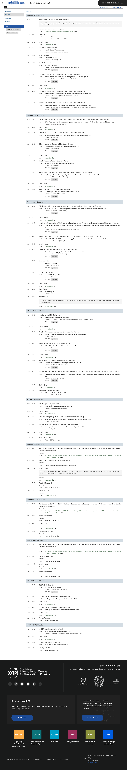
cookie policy (51, 759)
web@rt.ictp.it (92, 763)
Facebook (10, 684)
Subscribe (22, 718)
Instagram (28, 684)
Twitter (16, 684)
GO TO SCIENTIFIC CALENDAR (112, 3)
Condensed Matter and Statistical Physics (37, 743)
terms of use (64, 759)
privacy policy (37, 759)
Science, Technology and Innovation (108, 743)
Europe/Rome (104, 7)
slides (54, 70)
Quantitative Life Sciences (90, 743)
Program (7, 14)
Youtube (22, 684)
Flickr (40, 684)
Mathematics (55, 742)
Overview (8, 11)
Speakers (8, 18)
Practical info (9, 21)
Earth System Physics (72, 742)
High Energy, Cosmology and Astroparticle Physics (18, 744)
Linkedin (34, 684)
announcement (12, 33)
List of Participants (13, 29)
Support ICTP (92, 718)
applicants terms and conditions (18, 759)
